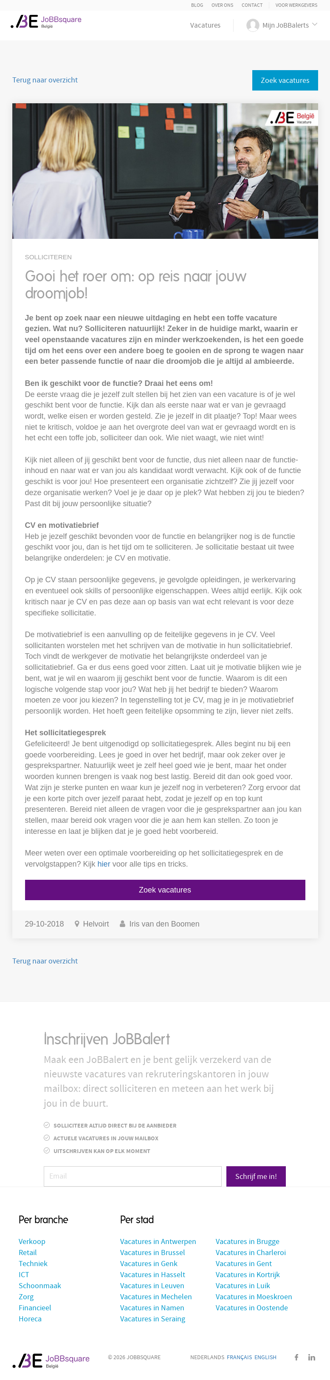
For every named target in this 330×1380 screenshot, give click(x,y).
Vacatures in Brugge (247, 1242)
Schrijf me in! (256, 1177)
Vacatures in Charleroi (251, 1253)
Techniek (33, 1264)
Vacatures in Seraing (152, 1319)
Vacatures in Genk (149, 1264)
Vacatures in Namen (152, 1308)
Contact (252, 5)
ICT (24, 1275)
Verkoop (32, 1242)
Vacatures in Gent (244, 1264)
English (265, 1357)
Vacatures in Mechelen (156, 1297)
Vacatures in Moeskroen (254, 1297)
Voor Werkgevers (296, 5)
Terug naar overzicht (45, 80)
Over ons (222, 5)
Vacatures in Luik (243, 1286)
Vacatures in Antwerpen (158, 1242)
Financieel (35, 1308)
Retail (28, 1253)
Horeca (30, 1319)
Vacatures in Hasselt (152, 1275)
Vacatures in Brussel (152, 1253)
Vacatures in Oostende (252, 1308)
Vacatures (205, 25)
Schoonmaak (40, 1286)
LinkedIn (311, 1357)
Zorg (26, 1297)
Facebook (297, 1357)
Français (239, 1357)
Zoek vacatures (285, 80)
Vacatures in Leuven (152, 1286)
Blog (197, 5)
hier (104, 864)
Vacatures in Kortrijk (248, 1275)
